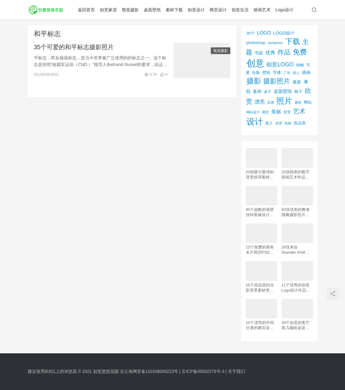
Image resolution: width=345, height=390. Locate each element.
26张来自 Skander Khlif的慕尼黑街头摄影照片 (295, 250)
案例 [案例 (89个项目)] (257, 91)
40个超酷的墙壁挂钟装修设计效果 (260, 212)
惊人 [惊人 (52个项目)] (296, 73)
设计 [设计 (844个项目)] (254, 121)
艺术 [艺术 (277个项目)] (299, 111)
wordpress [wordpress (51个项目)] (275, 43)
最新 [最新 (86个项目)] (297, 82)
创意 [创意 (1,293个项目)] (255, 63)
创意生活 (240, 9)
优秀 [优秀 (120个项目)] (270, 52)
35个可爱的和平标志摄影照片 (74, 47)
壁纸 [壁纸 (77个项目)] (266, 72)
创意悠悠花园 (106, 371)
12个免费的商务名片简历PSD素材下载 (260, 250)
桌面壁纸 (152, 9)
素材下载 (174, 9)
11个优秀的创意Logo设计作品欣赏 (296, 288)
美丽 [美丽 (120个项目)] (276, 111)
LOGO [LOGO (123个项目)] (264, 32)
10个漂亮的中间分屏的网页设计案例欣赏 (260, 325)
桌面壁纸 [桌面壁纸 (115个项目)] (283, 91)
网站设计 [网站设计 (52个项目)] (253, 112)
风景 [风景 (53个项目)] (278, 123)
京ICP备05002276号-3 (202, 371)
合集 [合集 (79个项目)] (256, 72)
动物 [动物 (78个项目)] (300, 65)
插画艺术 (262, 9)
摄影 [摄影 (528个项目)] (253, 81)
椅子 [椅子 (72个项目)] (298, 92)
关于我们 (236, 371)
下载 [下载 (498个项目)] (292, 41)
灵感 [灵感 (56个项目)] (270, 102)
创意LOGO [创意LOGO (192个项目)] (279, 64)
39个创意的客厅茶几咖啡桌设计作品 (296, 325)
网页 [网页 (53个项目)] (265, 112)
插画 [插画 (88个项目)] (306, 72)
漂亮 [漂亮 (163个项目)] (259, 102)
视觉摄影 (130, 9)
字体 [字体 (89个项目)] (277, 72)
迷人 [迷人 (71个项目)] (269, 123)
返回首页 (86, 9)
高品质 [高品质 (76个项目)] (300, 123)
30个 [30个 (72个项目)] (250, 33)
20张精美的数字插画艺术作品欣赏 (296, 175)
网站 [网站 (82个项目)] (308, 102)
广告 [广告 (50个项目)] (287, 73)
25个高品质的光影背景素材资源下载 (260, 288)
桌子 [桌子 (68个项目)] (267, 92)
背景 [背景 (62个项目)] (287, 112)
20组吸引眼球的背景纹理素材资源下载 (260, 175)
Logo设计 (285, 9)
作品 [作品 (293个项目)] (284, 52)
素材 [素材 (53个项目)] (298, 102)
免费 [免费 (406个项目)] (300, 52)
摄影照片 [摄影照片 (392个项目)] (276, 81)
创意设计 (196, 9)
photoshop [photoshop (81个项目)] (255, 42)
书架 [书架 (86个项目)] (258, 53)
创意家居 (108, 9)
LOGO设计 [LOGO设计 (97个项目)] (284, 33)
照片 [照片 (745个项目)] (284, 100)
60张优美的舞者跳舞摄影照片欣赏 (296, 212)
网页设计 (218, 9)
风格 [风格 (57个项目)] (288, 123)
